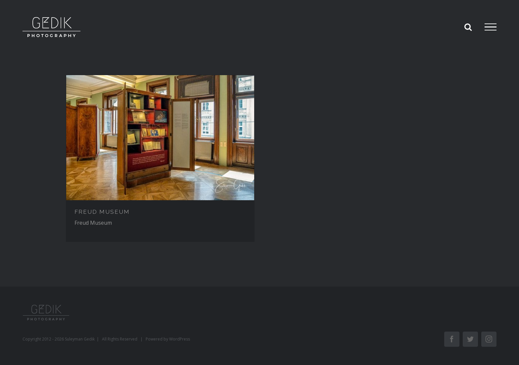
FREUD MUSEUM (102, 211)
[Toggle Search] (468, 27)
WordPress (179, 339)
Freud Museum (93, 222)
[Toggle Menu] (490, 27)
